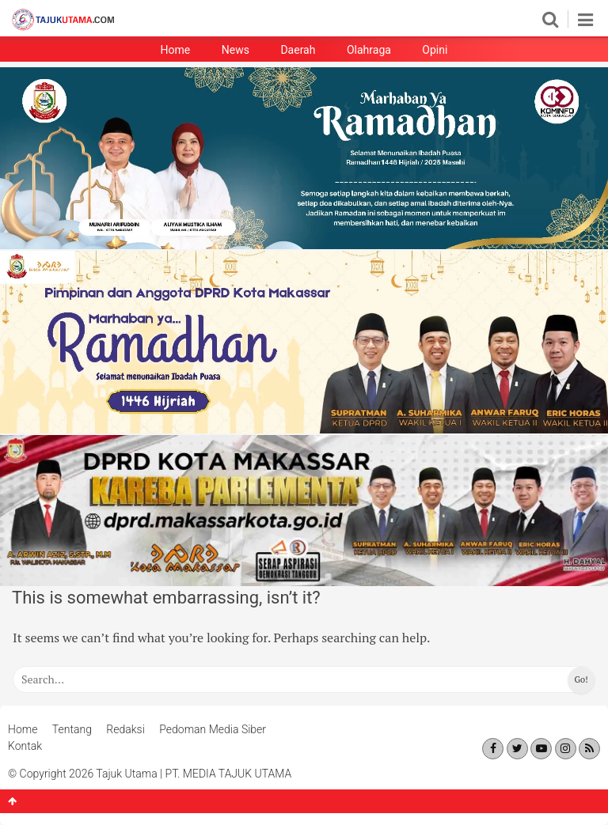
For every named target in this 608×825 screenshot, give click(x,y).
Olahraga (369, 50)
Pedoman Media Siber (212, 729)
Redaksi (125, 729)
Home (176, 50)
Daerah (297, 50)
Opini (434, 50)
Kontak (25, 746)
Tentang (72, 729)
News (235, 50)
